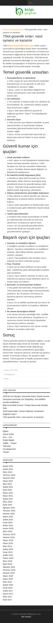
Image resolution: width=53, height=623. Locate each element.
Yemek (6, 452)
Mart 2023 (7, 484)
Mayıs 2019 (8, 540)
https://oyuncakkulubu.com (21, 46)
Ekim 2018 (7, 561)
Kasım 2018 (8, 558)
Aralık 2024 (8, 469)
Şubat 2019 (8, 549)
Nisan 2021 (8, 496)
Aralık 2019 (8, 525)
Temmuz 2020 (9, 511)
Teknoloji (6, 446)
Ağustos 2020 (9, 508)
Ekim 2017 (7, 597)
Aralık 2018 (8, 555)
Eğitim (5, 431)
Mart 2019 (7, 546)
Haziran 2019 (9, 537)
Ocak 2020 (7, 522)
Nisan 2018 (8, 579)
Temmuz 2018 (9, 570)
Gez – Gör (7, 437)
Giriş (5, 29)
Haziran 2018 (9, 573)
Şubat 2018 (8, 585)
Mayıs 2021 (8, 493)
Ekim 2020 (7, 502)
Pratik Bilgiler (8, 440)
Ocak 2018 (7, 588)
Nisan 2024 (8, 481)
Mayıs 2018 (8, 576)
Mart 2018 (7, 582)
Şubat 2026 (8, 466)
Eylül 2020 (7, 505)
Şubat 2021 (8, 499)
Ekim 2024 (7, 472)
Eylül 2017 (7, 600)
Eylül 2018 (7, 564)
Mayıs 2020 (8, 516)
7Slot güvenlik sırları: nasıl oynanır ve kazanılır (23, 417)
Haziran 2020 (9, 514)
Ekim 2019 (7, 531)
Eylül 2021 (7, 490)
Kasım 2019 (8, 528)
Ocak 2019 (7, 552)
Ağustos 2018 (9, 567)
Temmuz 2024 (9, 475)
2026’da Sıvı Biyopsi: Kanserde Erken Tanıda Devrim (26, 396)
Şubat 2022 (8, 487)
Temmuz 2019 (9, 534)
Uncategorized (15, 29)
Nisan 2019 (8, 543)
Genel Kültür (8, 434)
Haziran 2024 (9, 478)
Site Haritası (26, 617)
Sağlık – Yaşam (10, 443)
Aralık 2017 (8, 591)
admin (6, 379)
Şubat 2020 (8, 519)
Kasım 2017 (8, 594)
